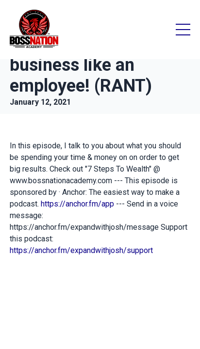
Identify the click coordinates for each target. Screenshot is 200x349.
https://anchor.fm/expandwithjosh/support (81, 250)
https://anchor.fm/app (77, 203)
